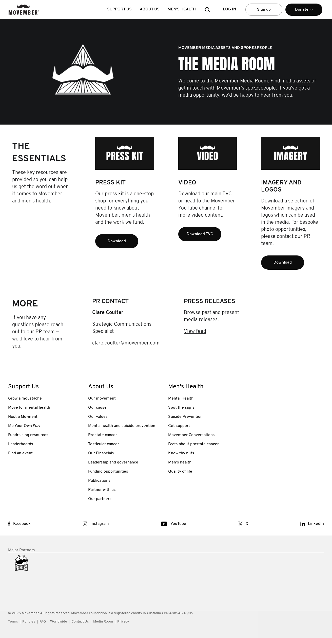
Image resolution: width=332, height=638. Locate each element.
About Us (150, 9)
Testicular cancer (103, 444)
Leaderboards (20, 444)
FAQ (43, 622)
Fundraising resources (28, 435)
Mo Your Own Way (24, 426)
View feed (195, 331)
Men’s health (179, 462)
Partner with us (102, 490)
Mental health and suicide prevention (121, 426)
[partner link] (46, 576)
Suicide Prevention (185, 417)
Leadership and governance (113, 462)
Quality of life (180, 472)
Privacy (123, 622)
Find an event (20, 453)
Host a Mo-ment (22, 417)
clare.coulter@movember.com (126, 343)
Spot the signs (181, 408)
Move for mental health (29, 408)
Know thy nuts (181, 453)
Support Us (119, 9)
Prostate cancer (102, 435)
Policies (28, 622)
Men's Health (182, 9)
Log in (229, 9)
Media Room (103, 622)
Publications (99, 481)
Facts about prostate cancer (193, 444)
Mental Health (180, 398)
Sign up (264, 10)
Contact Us (80, 622)
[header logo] (24, 9)
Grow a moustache (25, 398)
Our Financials (101, 453)
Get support (179, 426)
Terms (13, 622)
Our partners (99, 499)
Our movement (102, 398)
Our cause (97, 408)
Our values (98, 417)
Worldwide (58, 622)
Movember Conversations (191, 435)
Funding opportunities (108, 472)
